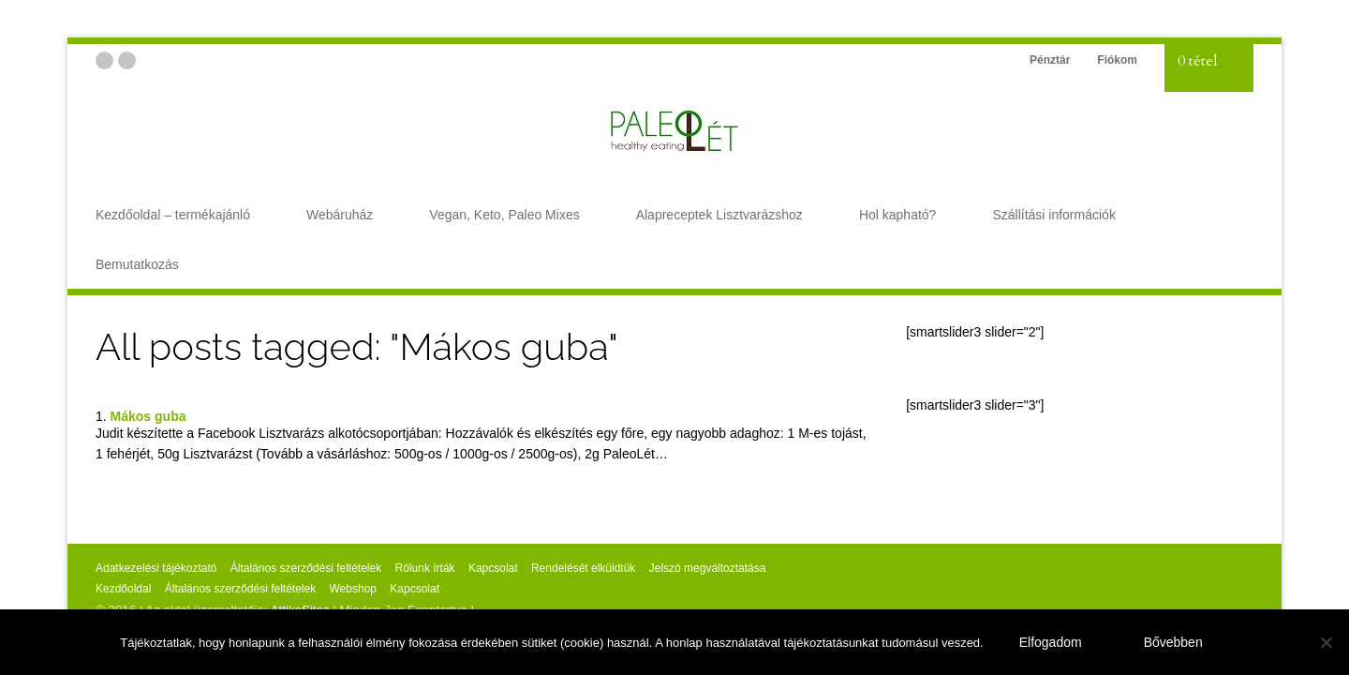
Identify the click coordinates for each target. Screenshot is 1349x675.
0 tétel (1198, 61)
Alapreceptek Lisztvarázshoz (719, 214)
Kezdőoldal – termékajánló (173, 214)
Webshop (353, 588)
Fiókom (1117, 60)
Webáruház (339, 214)
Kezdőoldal (123, 588)
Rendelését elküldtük (583, 568)
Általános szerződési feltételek (305, 568)
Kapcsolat (493, 568)
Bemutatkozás (137, 264)
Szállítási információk (1054, 214)
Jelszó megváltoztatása (707, 568)
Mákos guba (148, 416)
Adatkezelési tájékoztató (156, 568)
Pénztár (1050, 60)
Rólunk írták (425, 568)
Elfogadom (1050, 642)
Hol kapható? (898, 214)
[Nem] (1325, 642)
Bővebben (1173, 642)
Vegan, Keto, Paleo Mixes (504, 214)
